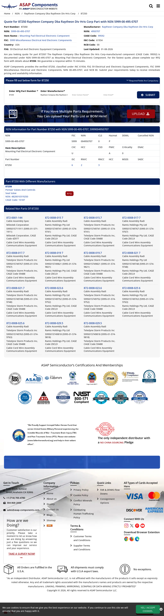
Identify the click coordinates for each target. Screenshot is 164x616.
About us (52, 498)
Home (7, 13)
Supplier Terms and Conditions (82, 547)
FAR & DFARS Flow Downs (110, 491)
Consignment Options (107, 500)
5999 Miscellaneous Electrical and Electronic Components (41, 40)
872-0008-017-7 (131, 217)
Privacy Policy (81, 489)
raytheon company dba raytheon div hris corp (127, 26)
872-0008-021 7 (131, 253)
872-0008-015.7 (93, 217)
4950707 (95, 31)
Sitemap (51, 520)
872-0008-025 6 (131, 288)
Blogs (50, 514)
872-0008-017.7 (15, 253)
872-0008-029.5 (54, 323)
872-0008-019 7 (54, 253)
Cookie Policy (81, 495)
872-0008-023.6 (54, 288)
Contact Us (53, 509)
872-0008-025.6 (15, 323)
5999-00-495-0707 (20, 31)
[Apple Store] (126, 538)
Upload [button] (140, 114)
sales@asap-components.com (23, 509)
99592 (101, 35)
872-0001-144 (14, 217)
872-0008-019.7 (93, 253)
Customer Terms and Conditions (83, 538)
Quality (51, 504)
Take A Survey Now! (21, 555)
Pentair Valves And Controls (20, 189)
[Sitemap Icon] (49, 526)
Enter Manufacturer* (53, 91)
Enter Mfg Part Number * (23, 91)
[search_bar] (151, 6)
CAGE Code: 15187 (15, 199)
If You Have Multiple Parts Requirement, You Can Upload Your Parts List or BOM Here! (72, 113)
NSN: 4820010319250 (16, 196)
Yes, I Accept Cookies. (148, 609)
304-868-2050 (14, 502)
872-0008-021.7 (15, 288)
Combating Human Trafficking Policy (84, 513)
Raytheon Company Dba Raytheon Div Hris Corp (49, 13)
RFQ (69, 193)
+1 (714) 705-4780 (15, 497)
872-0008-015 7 (54, 217)
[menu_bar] (158, 6)
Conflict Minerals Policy (83, 502)
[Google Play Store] (132, 538)
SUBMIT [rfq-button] (148, 95)
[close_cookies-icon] (161, 609)
